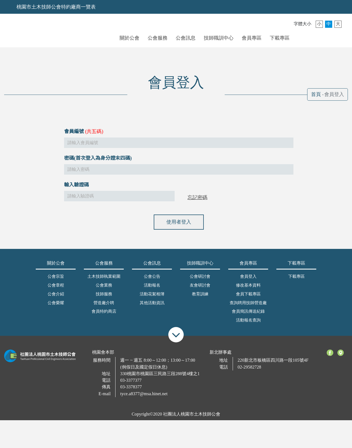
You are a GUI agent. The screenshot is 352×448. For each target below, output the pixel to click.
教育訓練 (200, 297)
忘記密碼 (197, 209)
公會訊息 (186, 38)
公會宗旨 (56, 280)
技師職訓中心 (218, 38)
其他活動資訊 (152, 306)
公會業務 (104, 289)
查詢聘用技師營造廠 (248, 306)
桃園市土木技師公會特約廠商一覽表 (56, 7)
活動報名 (152, 289)
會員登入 (303, 37)
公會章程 (56, 289)
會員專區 (252, 38)
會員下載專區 (248, 297)
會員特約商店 (104, 315)
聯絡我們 (317, 37)
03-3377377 (131, 383)
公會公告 (152, 280)
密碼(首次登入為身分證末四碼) (98, 169)
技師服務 (104, 297)
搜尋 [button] (331, 37)
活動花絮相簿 (152, 297)
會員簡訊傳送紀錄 (248, 315)
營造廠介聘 (104, 306)
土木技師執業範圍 (103, 280)
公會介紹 (56, 297)
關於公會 (129, 38)
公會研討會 (200, 280)
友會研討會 (200, 289)
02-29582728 (249, 370)
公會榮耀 (56, 306)
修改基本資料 (248, 289)
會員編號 (74, 143)
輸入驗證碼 (76, 196)
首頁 (316, 94)
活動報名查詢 (248, 323)
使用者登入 (178, 233)
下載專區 (280, 38)
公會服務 (157, 38)
